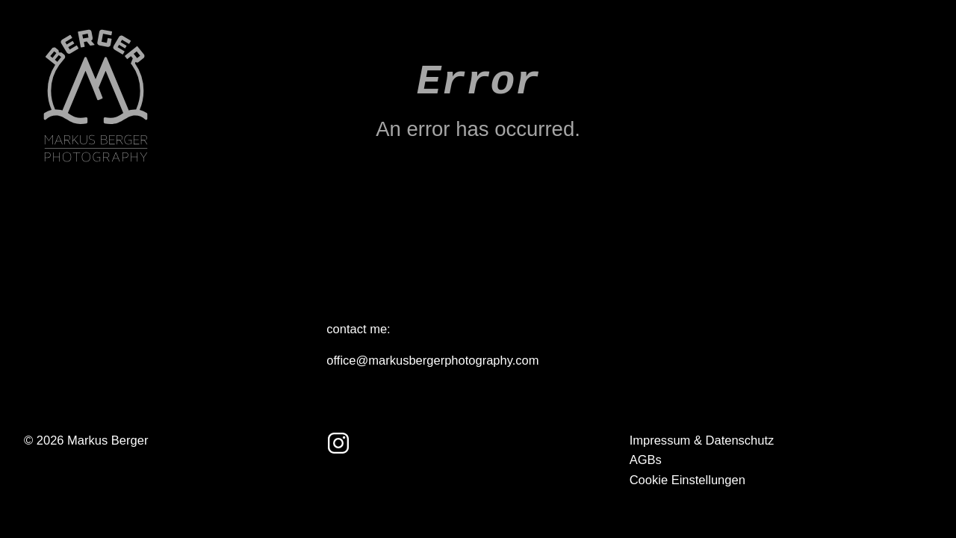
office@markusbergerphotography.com (432, 360)
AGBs (646, 460)
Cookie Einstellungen (687, 480)
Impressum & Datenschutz (702, 440)
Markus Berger (107, 440)
